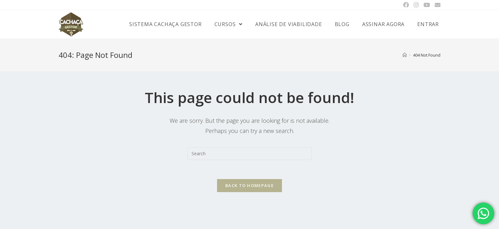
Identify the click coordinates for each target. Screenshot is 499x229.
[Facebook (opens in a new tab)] (406, 5)
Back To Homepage (249, 185)
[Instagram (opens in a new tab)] (416, 5)
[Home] (405, 55)
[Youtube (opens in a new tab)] (426, 5)
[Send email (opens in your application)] (436, 5)
